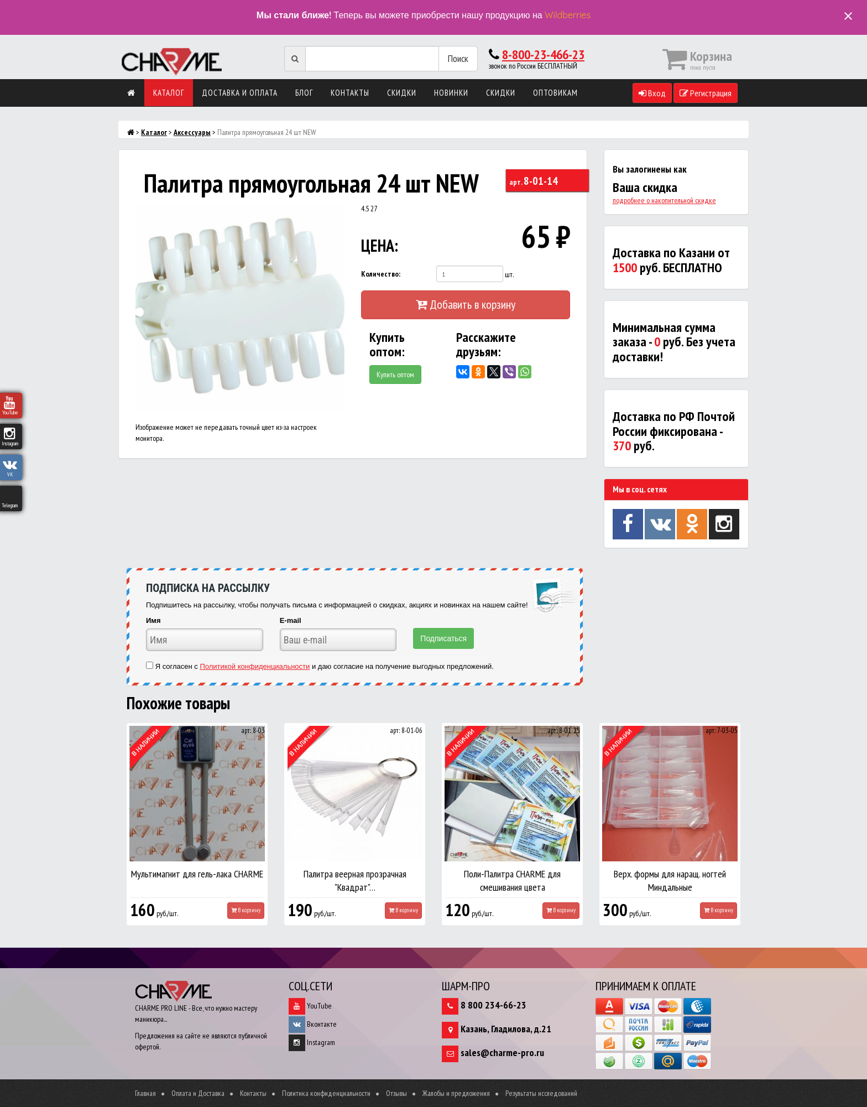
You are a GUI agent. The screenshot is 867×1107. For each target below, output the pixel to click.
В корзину (245, 910)
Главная (145, 1093)
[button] (334, 213)
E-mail (290, 620)
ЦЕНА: (379, 245)
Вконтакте (313, 1024)
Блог (304, 92)
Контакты (350, 92)
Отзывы (396, 1093)
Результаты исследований (541, 1093)
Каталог (168, 92)
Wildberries (568, 14)
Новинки (451, 92)
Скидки (401, 92)
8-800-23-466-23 (543, 54)
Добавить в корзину (465, 304)
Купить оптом (395, 375)
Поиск (458, 58)
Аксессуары (192, 132)
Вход (652, 92)
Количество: (380, 274)
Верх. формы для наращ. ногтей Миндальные (670, 880)
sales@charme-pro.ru (502, 1052)
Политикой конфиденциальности (255, 666)
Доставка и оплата (240, 92)
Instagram (312, 1042)
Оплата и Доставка (197, 1093)
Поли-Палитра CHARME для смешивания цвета (512, 880)
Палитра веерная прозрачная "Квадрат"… (355, 880)
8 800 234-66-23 (493, 1005)
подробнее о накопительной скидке (664, 200)
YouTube (310, 1006)
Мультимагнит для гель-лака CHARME (197, 873)
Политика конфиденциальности (326, 1093)
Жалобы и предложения (456, 1093)
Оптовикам (555, 92)
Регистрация (706, 92)
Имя (153, 620)
